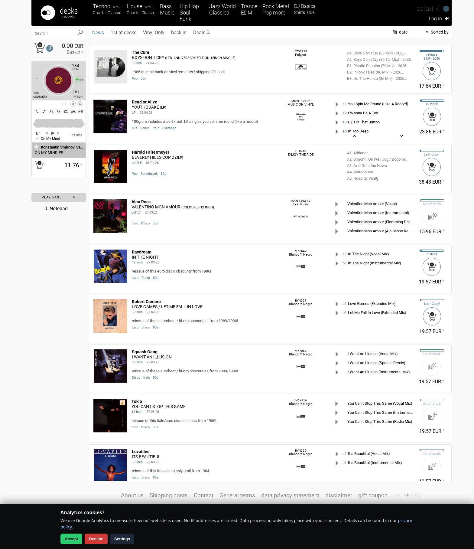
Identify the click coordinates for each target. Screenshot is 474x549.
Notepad (50, 208)
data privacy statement (290, 495)
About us (132, 495)
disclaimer (338, 495)
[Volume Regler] (73, 133)
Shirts (299, 13)
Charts (99, 13)
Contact (203, 495)
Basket (73, 52)
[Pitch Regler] (84, 79)
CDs (311, 13)
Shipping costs (169, 495)
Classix (114, 13)
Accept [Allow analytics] (71, 539)
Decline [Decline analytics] (96, 539)
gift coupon (373, 495)
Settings (122, 539)
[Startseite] (58, 13)
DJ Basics (304, 6)
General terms (237, 495)
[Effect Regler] (33, 79)
